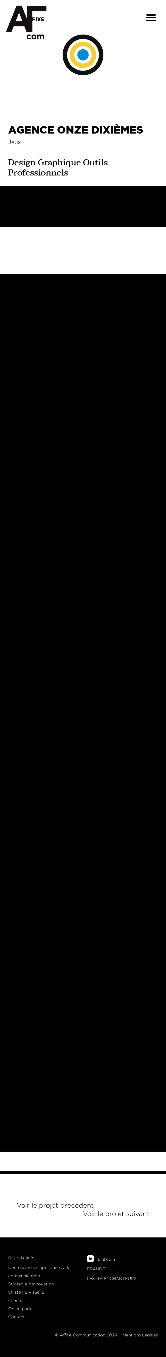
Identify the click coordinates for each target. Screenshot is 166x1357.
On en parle (20, 1309)
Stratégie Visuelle (26, 1292)
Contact (16, 1317)
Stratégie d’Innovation (31, 1284)
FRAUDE (96, 1269)
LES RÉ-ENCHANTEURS (112, 1278)
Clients (15, 1300)
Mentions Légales (140, 1335)
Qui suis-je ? (20, 1258)
